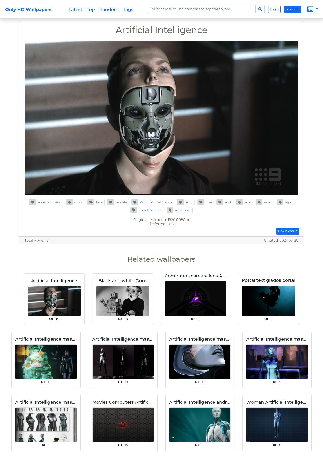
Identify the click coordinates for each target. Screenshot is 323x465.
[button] (46, 202)
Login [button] (274, 9)
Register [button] (292, 9)
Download (286, 231)
